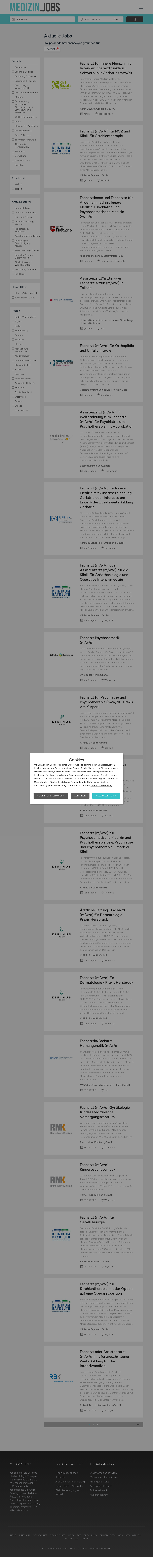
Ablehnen (80, 795)
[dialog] (76, 778)
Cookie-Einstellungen (50, 795)
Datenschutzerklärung (101, 785)
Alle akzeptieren (106, 795)
